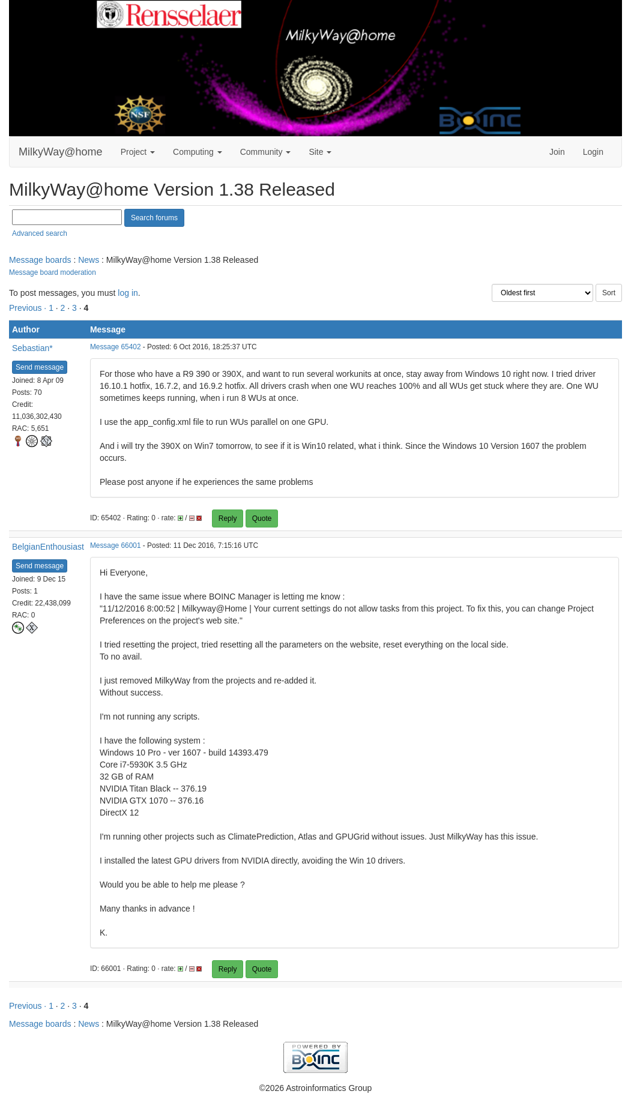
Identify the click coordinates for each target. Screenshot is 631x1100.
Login (593, 152)
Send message (40, 367)
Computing (197, 152)
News (88, 260)
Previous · (29, 308)
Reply (228, 518)
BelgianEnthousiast (48, 547)
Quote (262, 518)
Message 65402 (115, 347)
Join (557, 152)
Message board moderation (52, 272)
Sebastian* (32, 348)
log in (127, 293)
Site (320, 152)
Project (138, 152)
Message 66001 (115, 545)
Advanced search (39, 233)
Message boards (40, 260)
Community (265, 152)
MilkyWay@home (61, 152)
